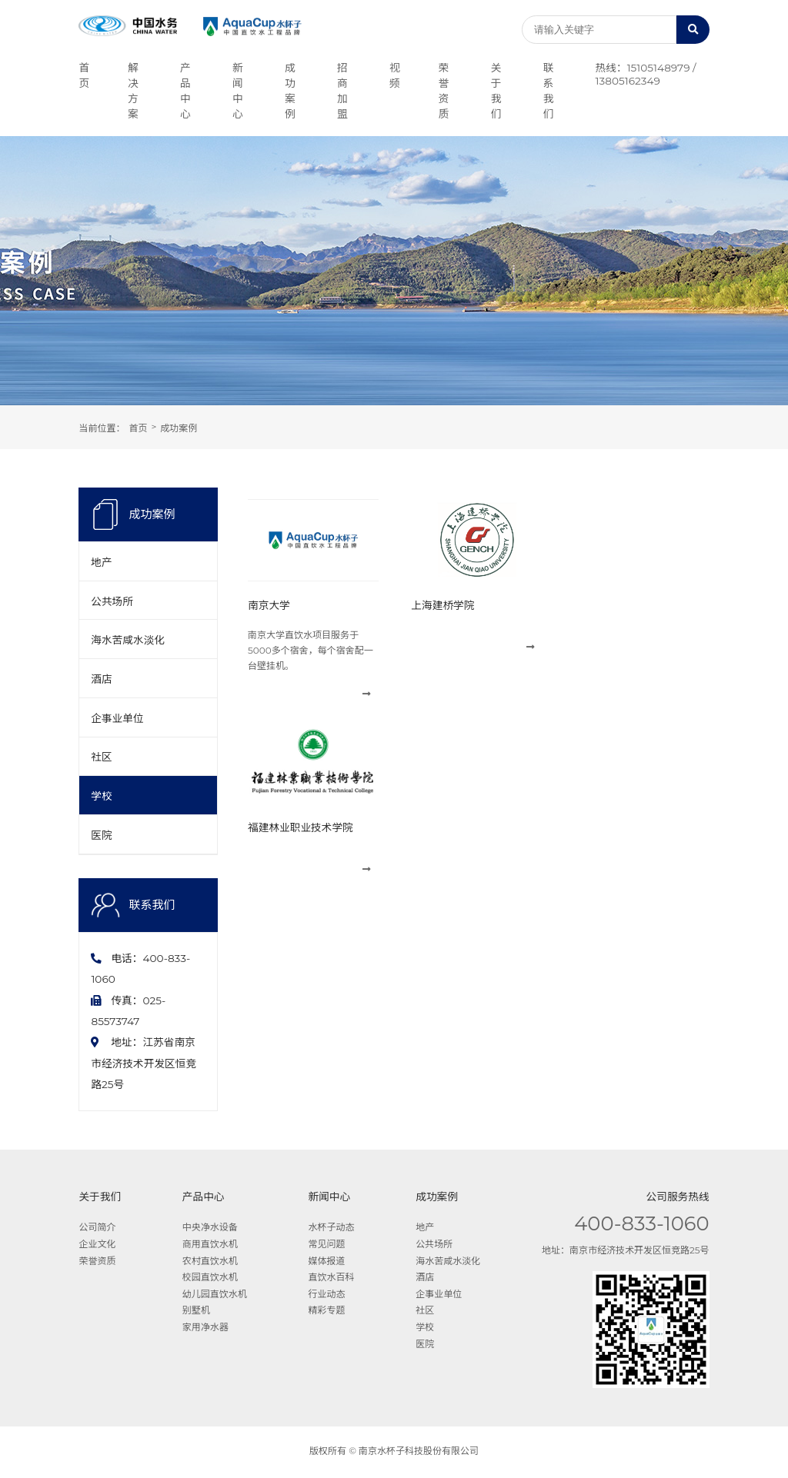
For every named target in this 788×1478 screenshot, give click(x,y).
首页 (138, 428)
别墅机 (196, 1312)
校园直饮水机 (210, 1278)
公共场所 (112, 601)
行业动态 (327, 1295)
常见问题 (327, 1245)
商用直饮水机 (210, 1245)
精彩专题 (327, 1312)
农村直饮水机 (210, 1262)
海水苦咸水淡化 (128, 640)
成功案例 (178, 428)
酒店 (101, 680)
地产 (101, 562)
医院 (101, 837)
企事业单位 (117, 719)
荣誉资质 (96, 1262)
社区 (101, 758)
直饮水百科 (332, 1278)
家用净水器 (205, 1328)
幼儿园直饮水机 (214, 1295)
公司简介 (96, 1229)
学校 (101, 797)
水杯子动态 (332, 1229)
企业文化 (96, 1245)
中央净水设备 (210, 1229)
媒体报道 (327, 1262)
